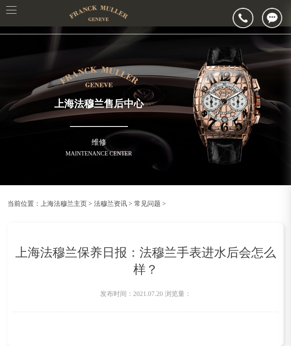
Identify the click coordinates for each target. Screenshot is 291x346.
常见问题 (147, 203)
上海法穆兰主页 (64, 203)
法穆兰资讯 (110, 203)
